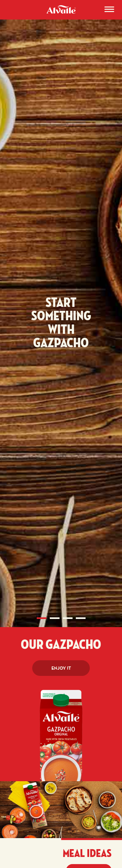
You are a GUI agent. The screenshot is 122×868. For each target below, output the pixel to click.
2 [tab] (55, 618)
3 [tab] (68, 618)
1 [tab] (42, 618)
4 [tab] (81, 618)
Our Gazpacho (61, 645)
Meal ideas (87, 853)
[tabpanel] (61, 329)
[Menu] (109, 10)
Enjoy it (61, 668)
